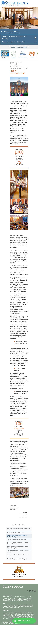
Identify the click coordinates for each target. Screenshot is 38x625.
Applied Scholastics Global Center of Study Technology (17, 536)
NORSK (14, 599)
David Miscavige (26, 613)
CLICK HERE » (19, 577)
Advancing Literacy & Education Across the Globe (18, 551)
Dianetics (12, 612)
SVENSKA (19, 599)
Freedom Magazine (25, 615)
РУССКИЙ (18, 598)
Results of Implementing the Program (17, 559)
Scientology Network (19, 612)
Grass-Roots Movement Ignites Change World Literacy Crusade (17, 547)
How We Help (4, 57)
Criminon (32, 54)
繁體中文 (23, 598)
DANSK (29, 596)
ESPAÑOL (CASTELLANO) (8, 600)
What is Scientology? (7, 613)
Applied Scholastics (22, 54)
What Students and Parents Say (13, 42)
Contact (4, 607)
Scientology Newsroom (17, 613)
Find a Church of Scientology (13, 607)
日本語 (14, 598)
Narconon (20, 616)
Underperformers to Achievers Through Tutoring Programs (17, 543)
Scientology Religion (28, 612)
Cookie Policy (5, 623)
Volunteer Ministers (7, 606)
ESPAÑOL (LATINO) (26, 599)
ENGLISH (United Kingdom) (21, 596)
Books (15, 606)
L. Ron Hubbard (6, 605)
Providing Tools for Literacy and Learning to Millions (18, 529)
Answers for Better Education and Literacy (14, 37)
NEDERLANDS (29, 598)
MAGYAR (10, 599)
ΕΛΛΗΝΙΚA (17, 600)
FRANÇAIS (5, 598)
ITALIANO (22, 600)
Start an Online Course (16, 614)
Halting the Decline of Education (15, 532)
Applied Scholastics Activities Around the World (18, 555)
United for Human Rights (21, 617)
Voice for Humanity (29, 605)
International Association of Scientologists (11, 615)
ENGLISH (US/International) (8, 596)
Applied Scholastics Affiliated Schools (17, 539)
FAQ (12, 606)
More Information (28, 606)
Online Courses (21, 606)
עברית (9, 598)
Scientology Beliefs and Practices (17, 605)
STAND (31, 615)
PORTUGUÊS (28, 600)
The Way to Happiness (13, 54)
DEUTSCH (5, 599)
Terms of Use (11, 623)
